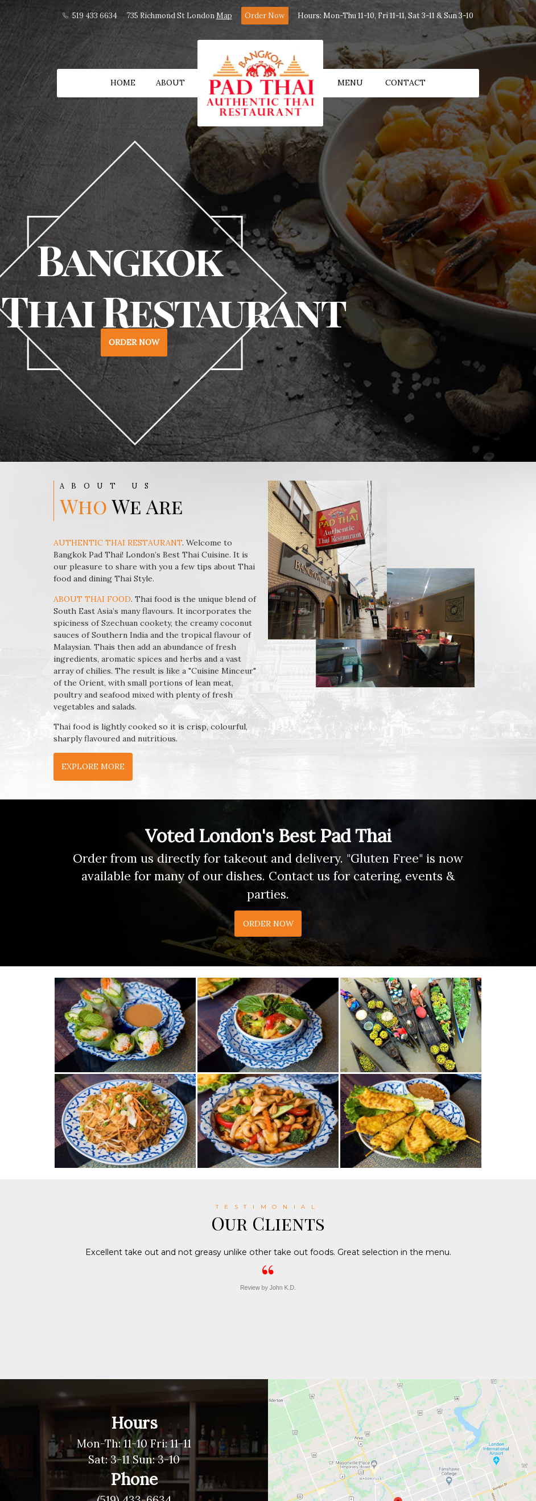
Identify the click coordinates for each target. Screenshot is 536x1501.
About (170, 82)
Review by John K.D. (268, 1287)
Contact (405, 82)
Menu (350, 82)
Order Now (265, 15)
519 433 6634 (90, 15)
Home (122, 82)
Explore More (93, 766)
